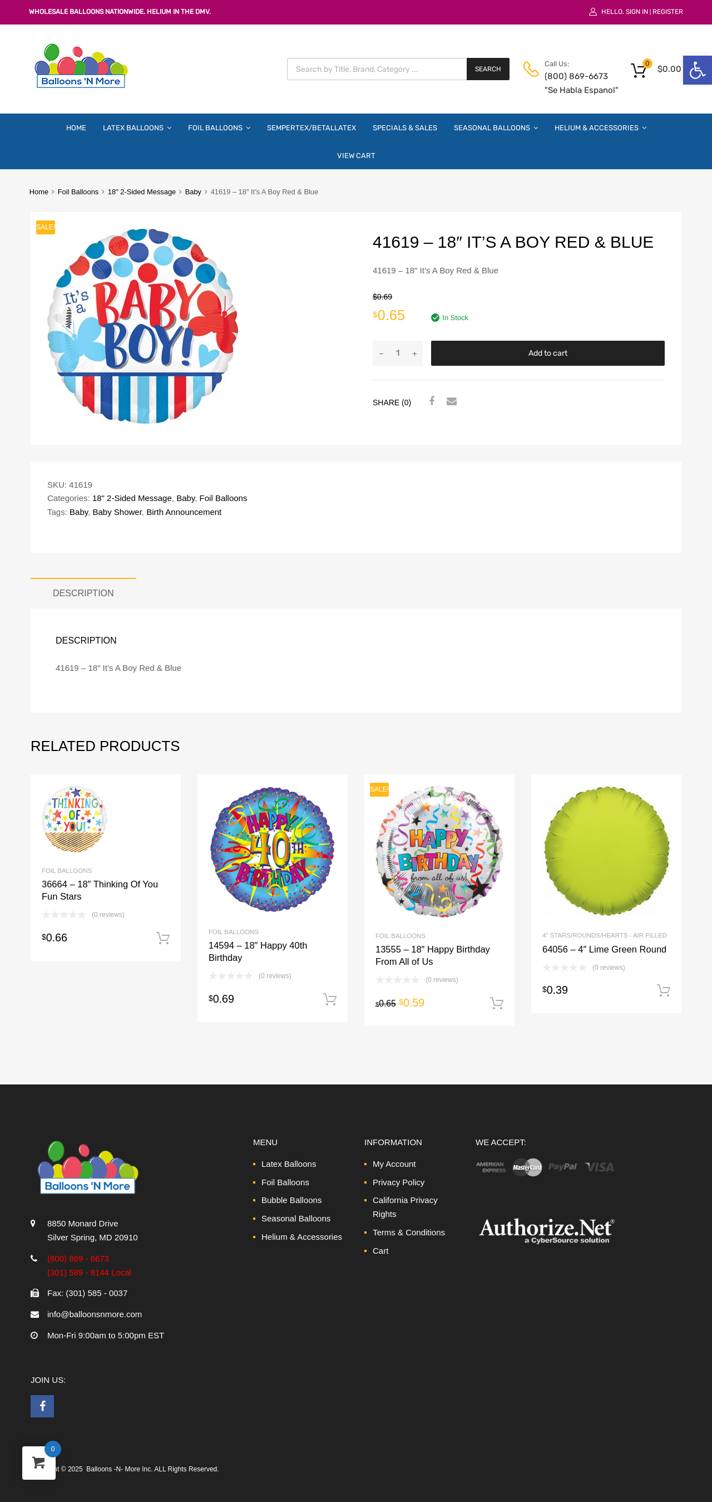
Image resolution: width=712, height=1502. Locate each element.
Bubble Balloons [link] (291, 1200)
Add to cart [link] (163, 938)
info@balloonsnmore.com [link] (94, 1314)
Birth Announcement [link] (183, 512)
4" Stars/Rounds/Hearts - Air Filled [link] (604, 935)
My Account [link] (394, 1164)
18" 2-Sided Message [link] (142, 192)
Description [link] (83, 593)
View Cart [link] (356, 155)
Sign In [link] (637, 12)
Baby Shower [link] (116, 512)
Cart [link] (380, 1250)
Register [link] (667, 12)
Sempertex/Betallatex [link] (311, 128)
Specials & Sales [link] (405, 128)
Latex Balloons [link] (137, 127)
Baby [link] (193, 192)
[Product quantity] (397, 353)
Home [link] (76, 128)
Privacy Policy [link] (398, 1182)
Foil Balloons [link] (219, 127)
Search (488, 69)
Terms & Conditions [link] (409, 1232)
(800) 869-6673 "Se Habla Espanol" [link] (572, 83)
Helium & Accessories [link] (600, 127)
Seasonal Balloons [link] (496, 127)
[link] (697, 70)
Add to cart (547, 353)
